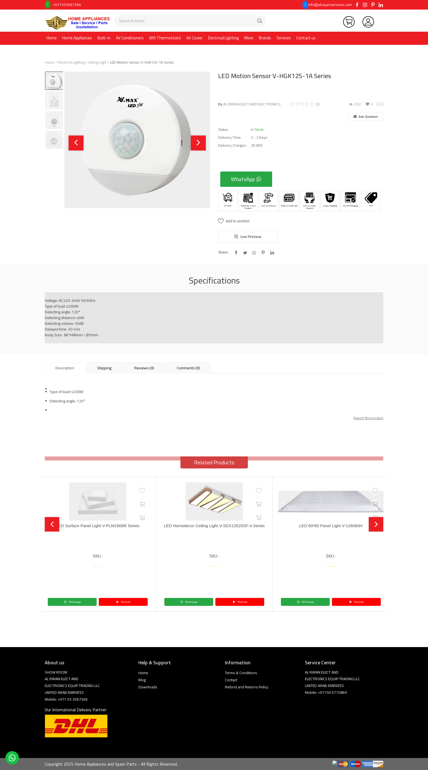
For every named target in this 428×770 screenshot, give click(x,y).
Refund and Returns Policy (246, 687)
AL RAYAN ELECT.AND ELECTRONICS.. (252, 104)
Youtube (123, 601)
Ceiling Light (97, 62)
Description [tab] (64, 367)
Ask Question (365, 116)
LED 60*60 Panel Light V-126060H (330, 526)
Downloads (147, 687)
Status (223, 129)
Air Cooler (194, 38)
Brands (265, 38)
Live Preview (247, 236)
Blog (142, 679)
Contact (231, 679)
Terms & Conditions (241, 672)
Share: (223, 252)
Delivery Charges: (232, 145)
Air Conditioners (130, 38)
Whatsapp (72, 601)
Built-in (104, 38)
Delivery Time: (229, 137)
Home (51, 38)
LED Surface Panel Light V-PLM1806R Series (98, 526)
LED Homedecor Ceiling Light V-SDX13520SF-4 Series (214, 529)
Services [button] (284, 38)
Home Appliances (77, 38)
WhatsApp (246, 179)
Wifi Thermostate (165, 38)
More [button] (248, 38)
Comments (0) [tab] (188, 367)
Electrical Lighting (223, 38)
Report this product (368, 418)
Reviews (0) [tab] (144, 367)
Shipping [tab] (104, 367)
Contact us (306, 38)
